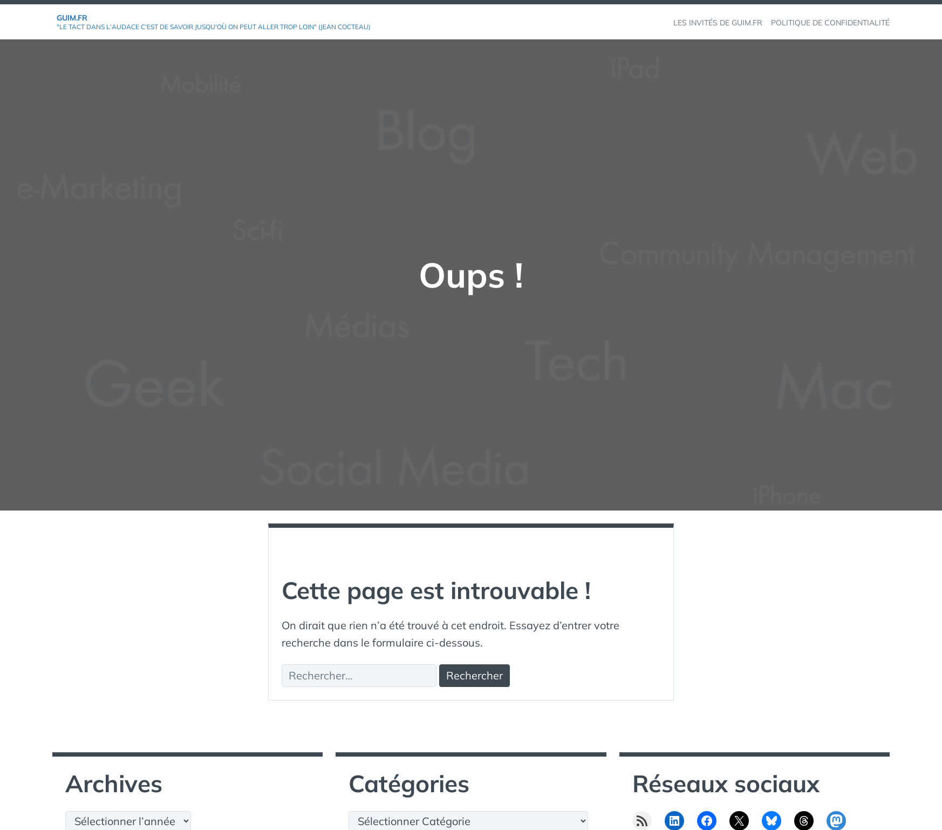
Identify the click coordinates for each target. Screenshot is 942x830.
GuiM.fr (72, 18)
